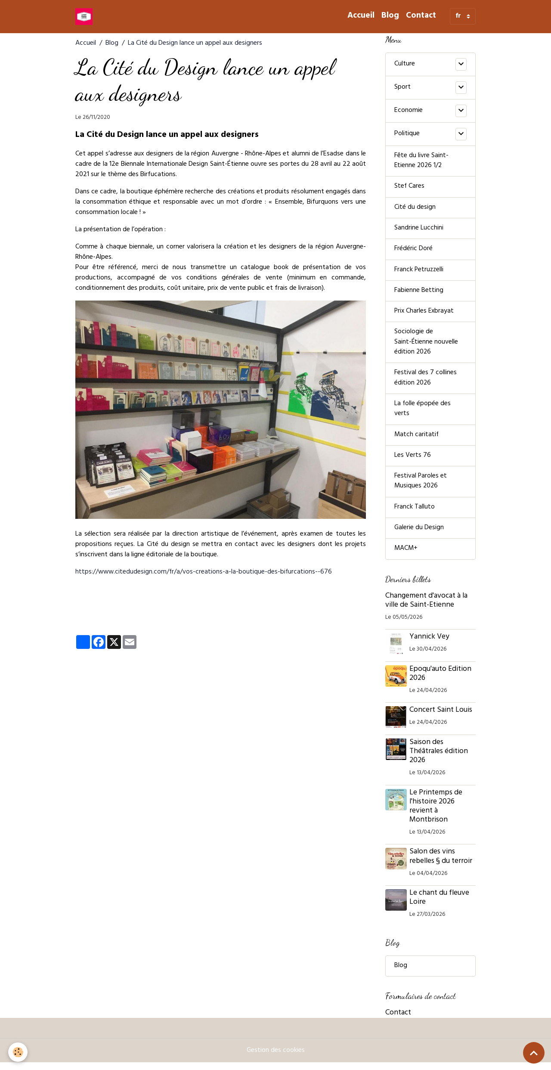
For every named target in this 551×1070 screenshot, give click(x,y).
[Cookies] (18, 1052)
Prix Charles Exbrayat (424, 314)
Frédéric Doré (413, 251)
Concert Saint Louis (441, 717)
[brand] (85, 16)
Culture (404, 64)
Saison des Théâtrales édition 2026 (439, 758)
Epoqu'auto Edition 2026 (441, 681)
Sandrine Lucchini (418, 229)
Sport (402, 87)
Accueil (361, 16)
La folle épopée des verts (422, 413)
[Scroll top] (534, 1053)
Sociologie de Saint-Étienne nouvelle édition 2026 (426, 346)
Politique (407, 134)
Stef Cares (409, 187)
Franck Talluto (414, 513)
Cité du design (415, 208)
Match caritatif (417, 440)
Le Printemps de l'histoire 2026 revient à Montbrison (436, 813)
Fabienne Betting (418, 293)
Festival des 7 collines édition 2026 (425, 382)
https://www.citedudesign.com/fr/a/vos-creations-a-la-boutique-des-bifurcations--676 (204, 572)
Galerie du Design (419, 534)
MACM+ (406, 555)
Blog (390, 16)
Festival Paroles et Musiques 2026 (420, 487)
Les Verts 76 (412, 461)
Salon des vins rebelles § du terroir (441, 864)
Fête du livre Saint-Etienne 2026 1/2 (421, 161)
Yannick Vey (430, 644)
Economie (408, 110)
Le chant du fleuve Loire (440, 905)
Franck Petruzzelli (419, 272)
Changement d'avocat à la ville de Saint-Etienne (426, 608)
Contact (421, 16)
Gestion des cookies (275, 1058)
